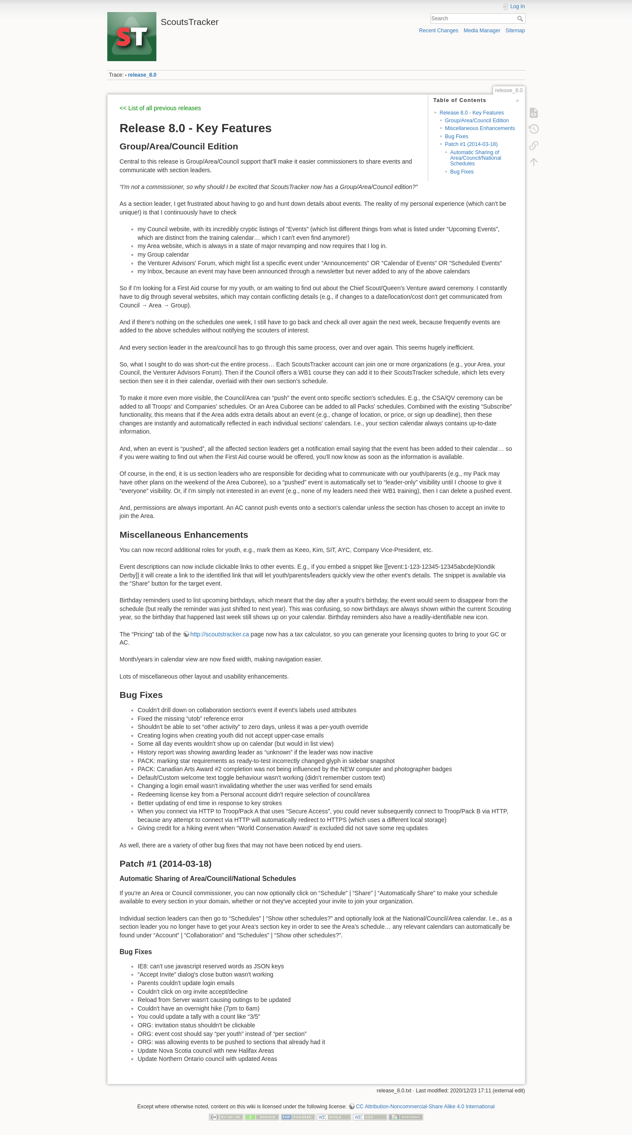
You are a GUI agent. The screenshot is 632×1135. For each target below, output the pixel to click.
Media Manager (482, 31)
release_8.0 (142, 75)
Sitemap (515, 31)
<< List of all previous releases (160, 108)
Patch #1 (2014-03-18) (471, 144)
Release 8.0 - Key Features (471, 113)
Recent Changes (438, 31)
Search (521, 19)
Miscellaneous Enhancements (480, 128)
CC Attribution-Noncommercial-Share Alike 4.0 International (425, 1107)
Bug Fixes (456, 136)
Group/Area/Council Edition (477, 121)
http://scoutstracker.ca (219, 634)
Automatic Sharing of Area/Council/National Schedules (475, 158)
